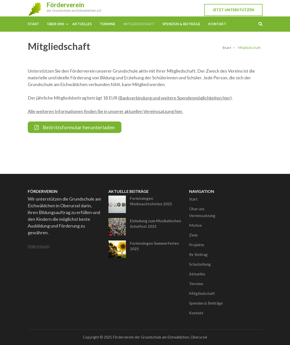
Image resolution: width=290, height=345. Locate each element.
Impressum (38, 246)
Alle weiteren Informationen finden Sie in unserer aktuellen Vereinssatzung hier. (105, 111)
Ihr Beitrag (198, 254)
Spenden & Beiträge (181, 24)
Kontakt (217, 24)
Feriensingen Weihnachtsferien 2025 (151, 201)
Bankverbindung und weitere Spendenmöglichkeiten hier (174, 98)
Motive (195, 225)
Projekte (196, 244)
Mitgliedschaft (138, 24)
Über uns (55, 24)
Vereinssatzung (202, 215)
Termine (107, 24)
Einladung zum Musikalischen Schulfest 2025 (155, 224)
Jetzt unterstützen (233, 10)
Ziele (193, 234)
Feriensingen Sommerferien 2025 (154, 246)
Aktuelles (82, 24)
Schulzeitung (200, 264)
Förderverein (65, 5)
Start (33, 24)
